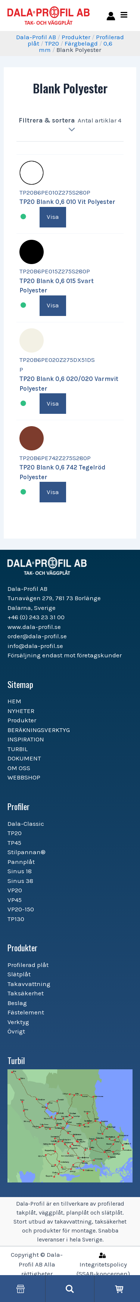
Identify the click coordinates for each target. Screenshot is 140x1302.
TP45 (14, 842)
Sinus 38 (20, 880)
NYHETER (20, 710)
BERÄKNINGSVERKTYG (38, 730)
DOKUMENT (24, 758)
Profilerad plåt (28, 964)
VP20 (14, 890)
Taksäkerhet (25, 993)
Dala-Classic (25, 823)
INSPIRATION (25, 739)
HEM (14, 701)
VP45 (14, 899)
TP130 (15, 919)
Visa (53, 216)
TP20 (52, 43)
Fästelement (25, 1012)
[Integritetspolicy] (103, 1264)
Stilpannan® (26, 852)
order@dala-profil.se (37, 636)
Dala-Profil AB (36, 37)
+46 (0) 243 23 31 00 (36, 617)
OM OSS (18, 768)
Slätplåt (19, 974)
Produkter (76, 37)
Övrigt (16, 1031)
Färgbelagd (81, 43)
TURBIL (17, 749)
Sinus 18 (19, 871)
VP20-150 (20, 909)
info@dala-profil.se (35, 646)
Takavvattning (28, 984)
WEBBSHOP (23, 777)
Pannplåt (21, 861)
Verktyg (18, 1022)
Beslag (17, 1003)
